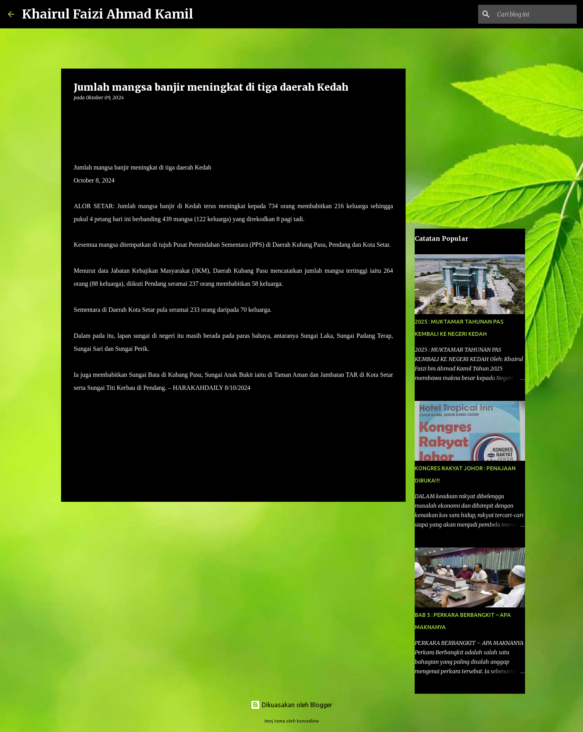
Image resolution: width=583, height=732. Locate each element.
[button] (78, 113)
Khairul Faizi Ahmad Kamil (107, 14)
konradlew (308, 721)
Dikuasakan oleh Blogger (291, 704)
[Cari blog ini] (535, 14)
